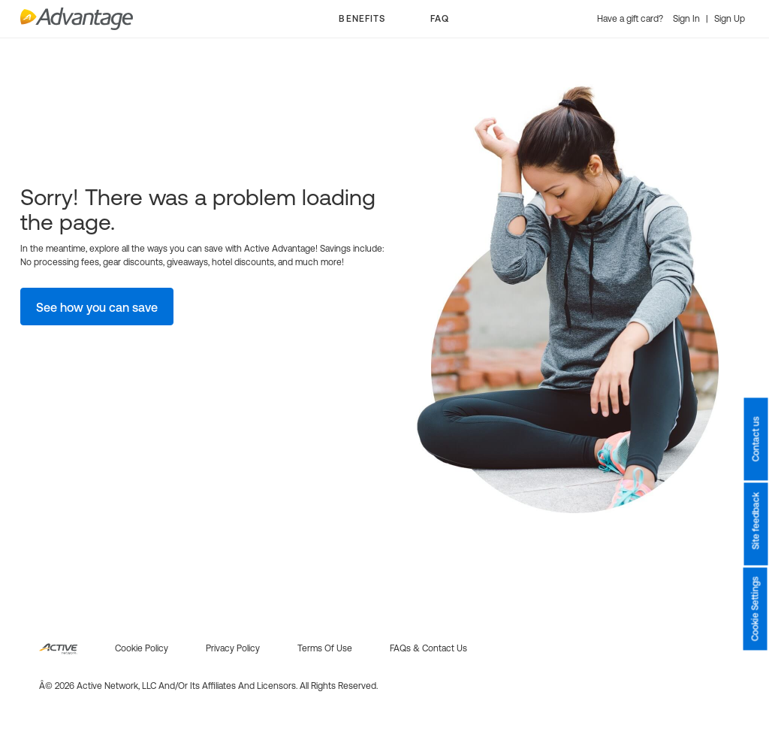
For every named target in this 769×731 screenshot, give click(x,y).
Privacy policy (233, 648)
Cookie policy (141, 648)
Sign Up (729, 19)
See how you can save (97, 307)
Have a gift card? (631, 19)
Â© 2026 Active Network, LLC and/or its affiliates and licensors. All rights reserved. (208, 686)
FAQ (439, 19)
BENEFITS (362, 19)
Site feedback (755, 521)
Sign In (687, 19)
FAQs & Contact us (428, 648)
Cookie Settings (755, 609)
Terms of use (324, 648)
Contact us (755, 439)
